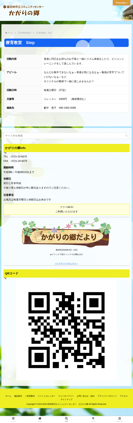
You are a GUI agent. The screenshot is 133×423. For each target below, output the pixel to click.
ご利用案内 (30, 396)
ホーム (8, 396)
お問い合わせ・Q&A (86, 396)
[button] (126, 135)
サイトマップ (66, 399)
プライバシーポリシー (107, 396)
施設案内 (18, 396)
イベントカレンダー (46, 396)
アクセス (124, 396)
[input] (66, 136)
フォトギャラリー (66, 396)
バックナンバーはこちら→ (66, 263)
